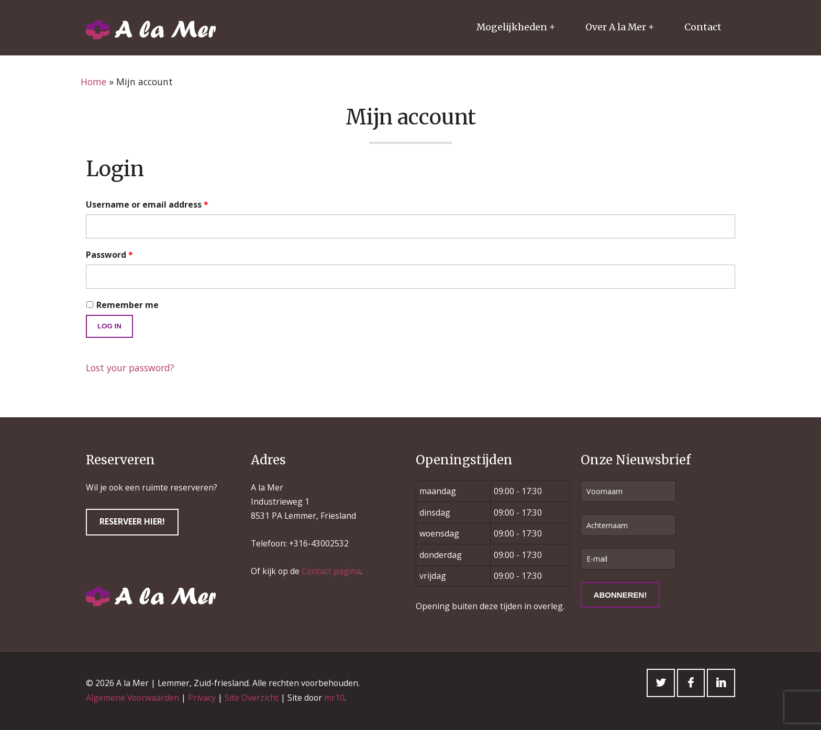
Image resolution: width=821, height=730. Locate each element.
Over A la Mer (615, 27)
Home (93, 81)
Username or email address (147, 204)
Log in (109, 326)
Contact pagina (331, 571)
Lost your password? (130, 367)
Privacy (202, 697)
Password (109, 254)
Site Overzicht (252, 697)
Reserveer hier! (132, 521)
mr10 (334, 697)
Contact (703, 27)
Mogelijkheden (511, 27)
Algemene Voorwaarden (132, 697)
